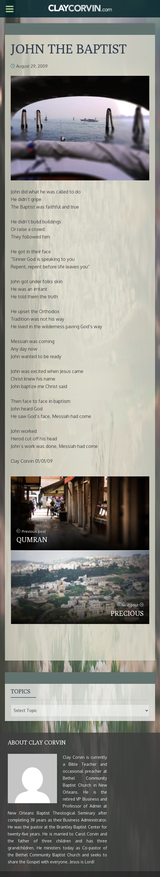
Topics (20, 691)
